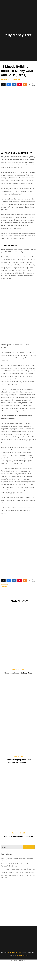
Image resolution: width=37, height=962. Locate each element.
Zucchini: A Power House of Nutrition (18, 836)
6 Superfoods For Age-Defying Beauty (18, 673)
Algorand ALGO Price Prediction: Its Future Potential (17, 872)
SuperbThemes (22, 955)
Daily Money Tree (17, 35)
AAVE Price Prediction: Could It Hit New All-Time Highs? (18, 869)
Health (4, 586)
